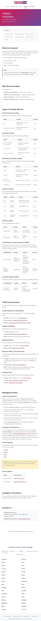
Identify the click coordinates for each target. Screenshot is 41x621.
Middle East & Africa (33, 550)
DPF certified (22, 317)
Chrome (6, 449)
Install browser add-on (19, 477)
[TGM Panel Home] (20, 2)
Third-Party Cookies (9, 36)
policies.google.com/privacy (19, 319)
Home (7, 6)
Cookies (26, 6)
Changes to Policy (29, 36)
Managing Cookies (19, 36)
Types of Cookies (30, 34)
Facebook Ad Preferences (16, 381)
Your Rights (32, 6)
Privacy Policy (14, 6)
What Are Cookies (8, 34)
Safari (5, 453)
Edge (5, 456)
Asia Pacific (13, 550)
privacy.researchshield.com (19, 363)
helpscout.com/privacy (18, 347)
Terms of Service (17, 615)
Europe (5, 550)
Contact (6, 39)
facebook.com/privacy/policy (20, 379)
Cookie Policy (26, 615)
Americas (22, 550)
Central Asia (20, 553)
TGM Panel (34, 615)
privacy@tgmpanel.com (20, 432)
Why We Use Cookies (19, 34)
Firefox (6, 451)
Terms (20, 6)
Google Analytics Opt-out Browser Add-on (20, 321)
